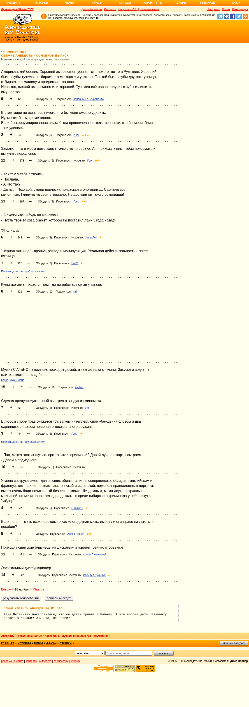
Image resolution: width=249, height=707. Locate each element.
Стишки (125, 2)
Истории (41, 2)
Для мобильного (91, 9)
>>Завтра (37, 589)
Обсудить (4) (46, 201)
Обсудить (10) (47, 387)
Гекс (90, 160)
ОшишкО (77, 508)
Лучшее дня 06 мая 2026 (17, 9)
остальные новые (30, 636)
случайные (100, 636)
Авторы (181, 2)
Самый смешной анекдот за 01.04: (33, 608)
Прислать (207, 2)
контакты (31, 661)
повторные (52, 636)
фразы (51, 643)
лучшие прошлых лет (76, 636)
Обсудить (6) (44, 433)
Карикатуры (152, 2)
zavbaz (79, 387)
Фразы (97, 2)
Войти (226, 9)
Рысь (76, 135)
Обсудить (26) (45, 99)
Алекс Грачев (75, 534)
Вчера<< (7, 589)
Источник (79, 160)
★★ (97, 160)
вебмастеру (61, 661)
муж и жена (17, 380)
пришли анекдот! (233, 643)
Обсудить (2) (44, 237)
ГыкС (74, 263)
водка (4, 380)
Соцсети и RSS (127, 9)
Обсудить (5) (46, 160)
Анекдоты (13, 2)
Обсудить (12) (45, 291)
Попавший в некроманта (88, 99)
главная (7, 643)
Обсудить (42, 534)
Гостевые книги (149, 9)
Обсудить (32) (45, 135)
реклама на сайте (12, 661)
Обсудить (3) (44, 407)
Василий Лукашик (94, 575)
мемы (38, 643)
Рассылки (110, 9)
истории (24, 643)
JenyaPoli (91, 237)
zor (87, 407)
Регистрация (240, 9)
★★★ (85, 135)
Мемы (69, 2)
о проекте (45, 661)
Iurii (75, 291)
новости (75, 661)
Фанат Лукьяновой (94, 554)
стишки (66, 643)
